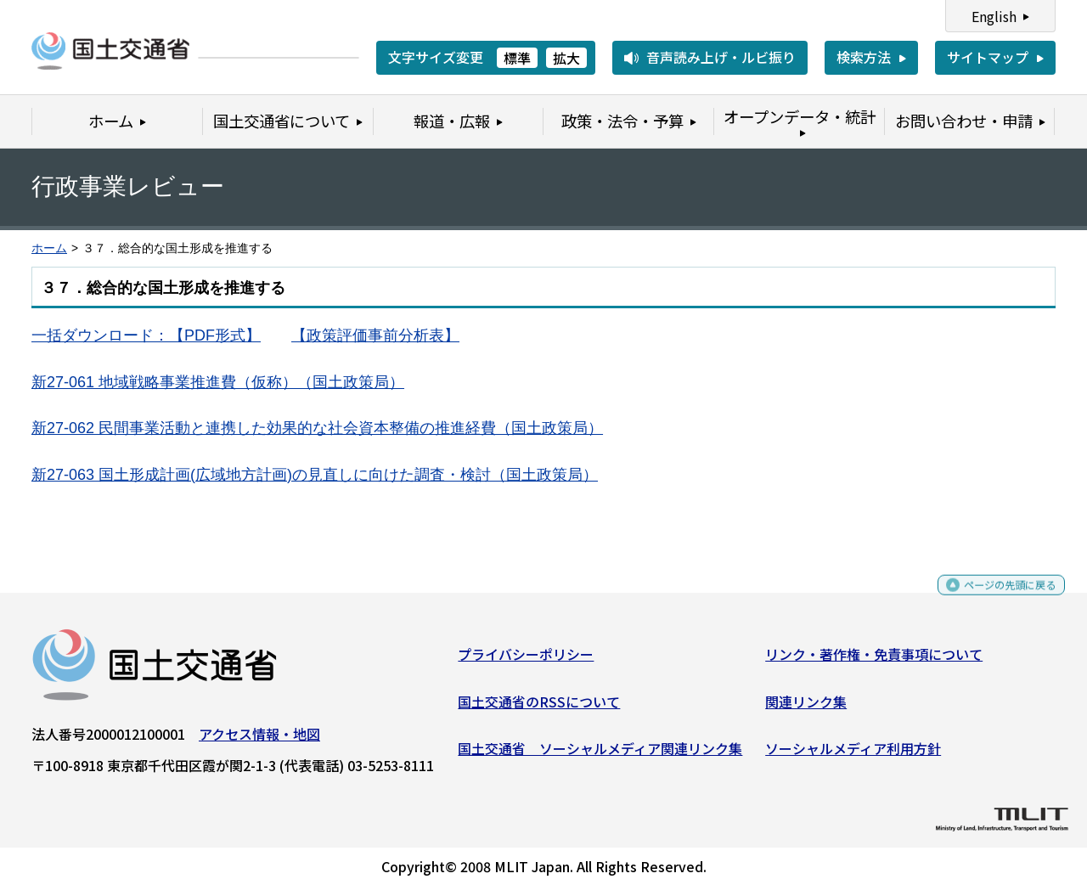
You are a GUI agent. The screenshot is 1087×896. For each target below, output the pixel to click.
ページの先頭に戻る (995, 599)
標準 (517, 58)
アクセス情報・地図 (259, 740)
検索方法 (863, 57)
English (994, 16)
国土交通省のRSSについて (539, 707)
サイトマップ (987, 57)
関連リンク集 (806, 707)
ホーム (49, 248)
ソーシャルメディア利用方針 (853, 755)
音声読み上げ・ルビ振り (721, 57)
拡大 (566, 58)
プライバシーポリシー (526, 661)
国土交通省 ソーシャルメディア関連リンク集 (600, 755)
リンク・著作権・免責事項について (874, 661)
